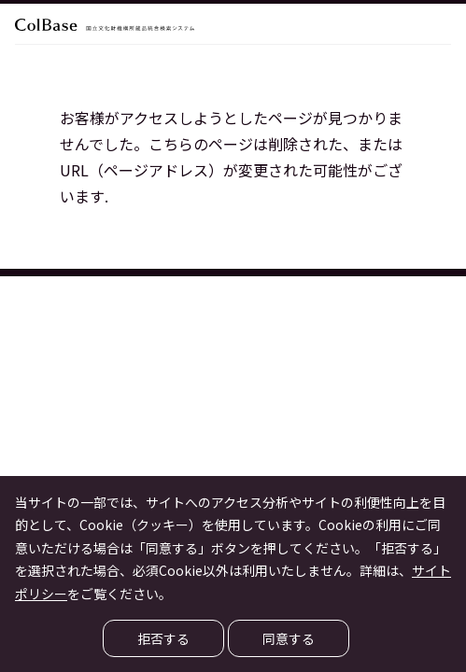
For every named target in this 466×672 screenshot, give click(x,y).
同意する (288, 638)
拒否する (163, 638)
